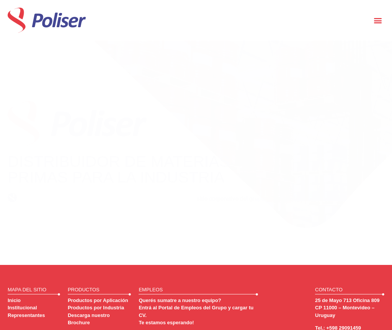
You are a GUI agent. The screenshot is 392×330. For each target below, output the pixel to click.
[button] (378, 20)
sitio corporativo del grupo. (231, 199)
